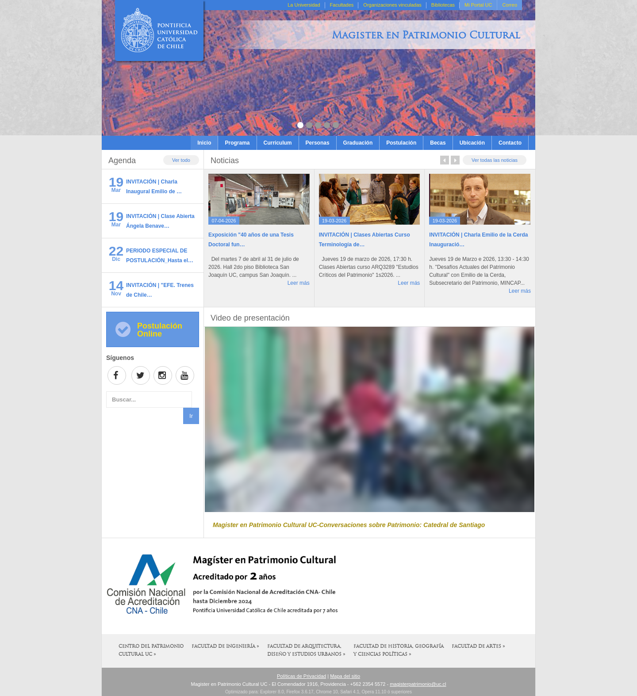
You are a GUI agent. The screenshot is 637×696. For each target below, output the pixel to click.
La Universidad (304, 5)
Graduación (358, 143)
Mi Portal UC (478, 5)
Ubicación (472, 143)
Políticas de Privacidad (301, 676)
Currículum (278, 143)
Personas (318, 143)
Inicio (204, 143)
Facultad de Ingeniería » (225, 646)
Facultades (342, 5)
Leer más (299, 283)
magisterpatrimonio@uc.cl (418, 684)
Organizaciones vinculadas (392, 5)
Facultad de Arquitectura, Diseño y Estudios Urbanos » (306, 650)
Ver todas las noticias (495, 160)
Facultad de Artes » (478, 646)
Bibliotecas (443, 5)
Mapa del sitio (345, 676)
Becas (437, 143)
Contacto (510, 143)
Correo (509, 5)
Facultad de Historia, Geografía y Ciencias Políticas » (398, 650)
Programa (237, 143)
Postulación (401, 143)
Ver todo (181, 160)
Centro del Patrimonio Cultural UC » (151, 650)
